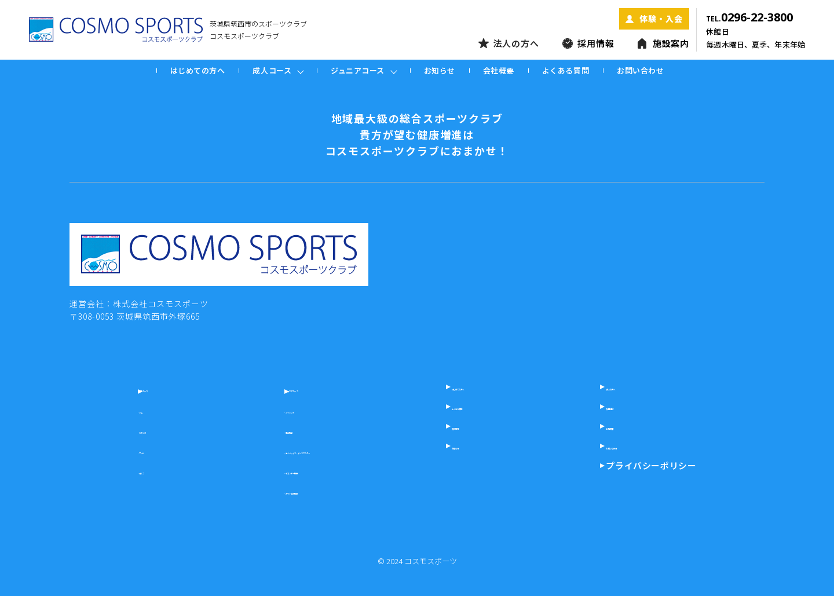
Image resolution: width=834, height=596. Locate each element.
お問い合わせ (640, 70)
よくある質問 (565, 70)
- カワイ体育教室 (286, 491)
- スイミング (278, 410)
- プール (129, 450)
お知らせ (439, 70)
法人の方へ (509, 43)
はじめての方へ (197, 70)
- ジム (125, 410)
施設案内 (664, 43)
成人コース (142, 388)
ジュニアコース (292, 388)
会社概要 (498, 70)
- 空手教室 (274, 430)
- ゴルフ (129, 471)
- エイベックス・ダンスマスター (314, 450)
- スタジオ (133, 430)
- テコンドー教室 (286, 471)
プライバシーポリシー (674, 465)
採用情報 (588, 43)
